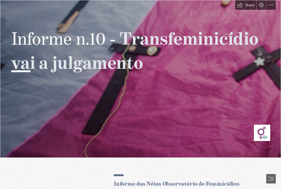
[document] (140, 94)
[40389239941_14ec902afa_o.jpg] (140, 79)
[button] (245, 5)
